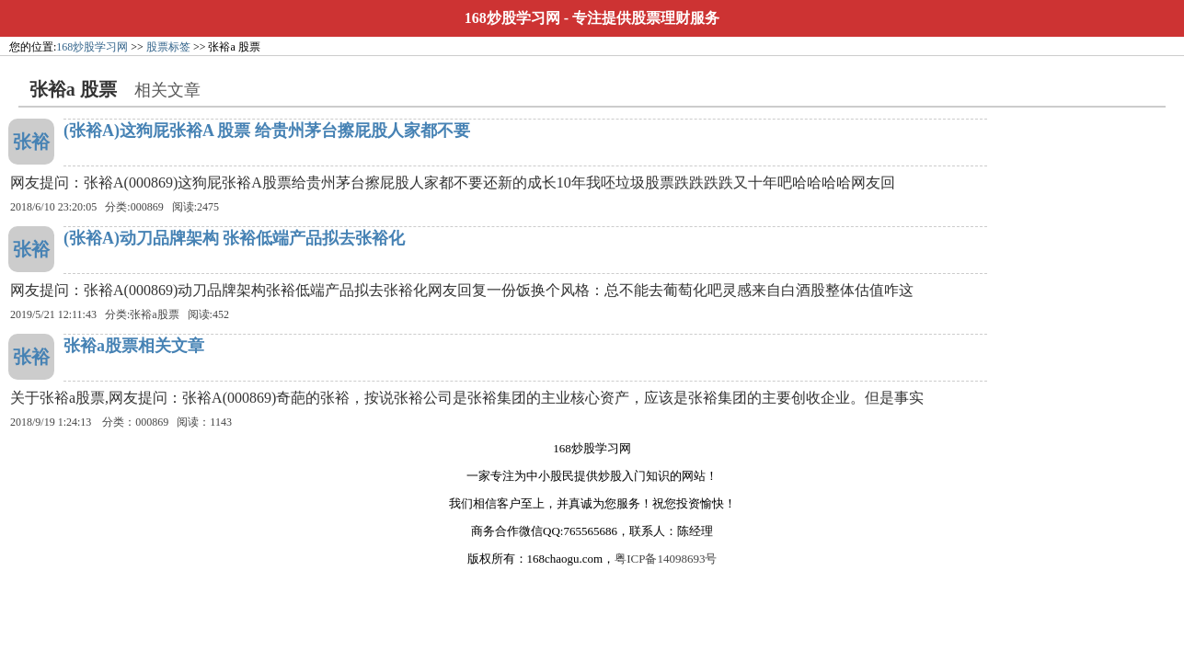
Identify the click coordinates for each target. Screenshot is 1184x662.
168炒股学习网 (512, 18)
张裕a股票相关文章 (133, 346)
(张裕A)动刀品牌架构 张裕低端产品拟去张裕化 (234, 238)
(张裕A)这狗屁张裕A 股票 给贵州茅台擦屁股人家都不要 (266, 130)
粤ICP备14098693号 (666, 558)
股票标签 (168, 46)
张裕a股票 (154, 314)
